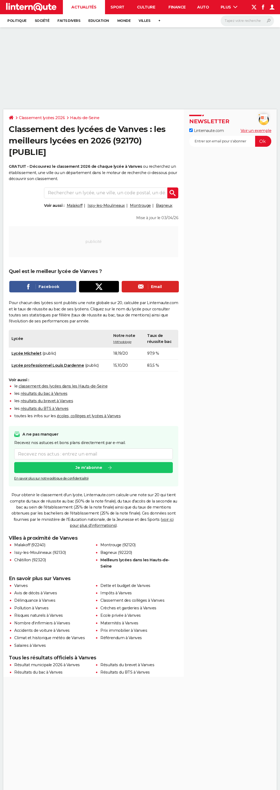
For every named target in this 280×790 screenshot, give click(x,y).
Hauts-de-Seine (84, 117)
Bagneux (164, 205)
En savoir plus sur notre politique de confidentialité (51, 478)
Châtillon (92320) (30, 559)
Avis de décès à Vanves (35, 593)
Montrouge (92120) (118, 544)
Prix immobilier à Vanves (123, 630)
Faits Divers (68, 21)
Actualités (83, 7)
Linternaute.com (206, 130)
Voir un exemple (256, 130)
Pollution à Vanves (31, 608)
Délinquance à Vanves (34, 600)
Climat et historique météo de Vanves (49, 637)
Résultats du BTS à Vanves (125, 672)
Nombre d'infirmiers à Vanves (42, 623)
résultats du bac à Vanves (44, 393)
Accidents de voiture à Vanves (42, 630)
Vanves (21, 585)
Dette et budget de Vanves (125, 585)
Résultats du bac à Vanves (38, 672)
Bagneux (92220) (116, 552)
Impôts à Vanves (116, 593)
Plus (229, 7)
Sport (117, 7)
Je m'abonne (88, 467)
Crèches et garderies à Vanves (128, 608)
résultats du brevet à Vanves (47, 400)
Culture (146, 7)
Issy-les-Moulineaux (106, 205)
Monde (124, 21)
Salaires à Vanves (30, 645)
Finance (177, 7)
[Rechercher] (247, 20)
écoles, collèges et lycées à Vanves (89, 415)
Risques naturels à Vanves (38, 615)
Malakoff (75, 205)
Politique (17, 21)
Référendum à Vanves (121, 637)
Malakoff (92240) (29, 544)
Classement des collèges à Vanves (132, 600)
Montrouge (140, 205)
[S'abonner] (230, 141)
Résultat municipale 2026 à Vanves (47, 664)
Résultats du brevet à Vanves (127, 664)
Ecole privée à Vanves (120, 615)
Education (98, 21)
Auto (203, 7)
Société (42, 21)
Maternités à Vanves (119, 623)
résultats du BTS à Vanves (45, 408)
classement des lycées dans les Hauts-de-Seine (63, 386)
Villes (144, 21)
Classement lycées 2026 (42, 117)
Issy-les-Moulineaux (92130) (40, 552)
